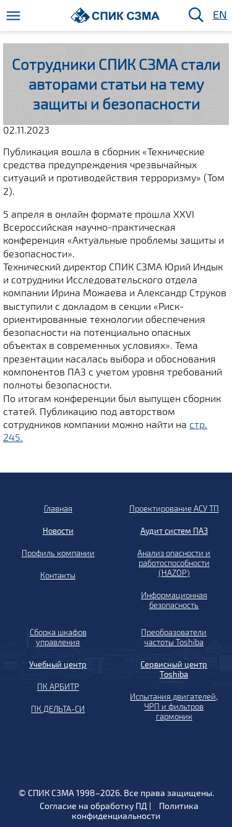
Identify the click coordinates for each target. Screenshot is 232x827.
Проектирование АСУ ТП (174, 508)
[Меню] (13, 15)
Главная (58, 508)
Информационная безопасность (174, 600)
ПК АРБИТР (58, 687)
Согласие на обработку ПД (93, 805)
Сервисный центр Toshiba (173, 669)
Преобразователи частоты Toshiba (174, 637)
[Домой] (115, 15)
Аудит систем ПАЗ (174, 531)
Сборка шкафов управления (58, 637)
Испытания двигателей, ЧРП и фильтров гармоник (174, 706)
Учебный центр (58, 664)
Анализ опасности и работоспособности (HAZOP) (173, 563)
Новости (58, 531)
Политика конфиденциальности (135, 810)
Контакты (57, 575)
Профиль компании (58, 553)
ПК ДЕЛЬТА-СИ (58, 709)
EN (219, 15)
